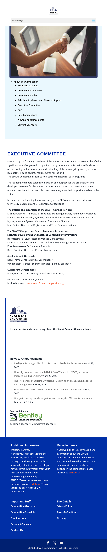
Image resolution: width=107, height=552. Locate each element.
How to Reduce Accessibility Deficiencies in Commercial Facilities (48, 389)
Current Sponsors (27, 124)
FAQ (20, 110)
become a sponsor (20, 423)
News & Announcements (31, 119)
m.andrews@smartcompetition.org (45, 283)
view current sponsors (44, 423)
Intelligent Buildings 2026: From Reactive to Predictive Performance (49, 363)
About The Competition (26, 81)
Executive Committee (29, 105)
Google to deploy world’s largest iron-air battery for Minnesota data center (53, 398)
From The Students (28, 85)
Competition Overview (30, 90)
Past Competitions (27, 115)
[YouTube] (61, 543)
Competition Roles (27, 95)
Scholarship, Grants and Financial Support (40, 100)
